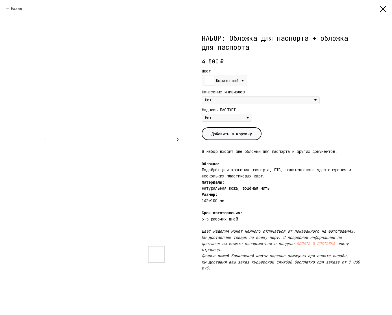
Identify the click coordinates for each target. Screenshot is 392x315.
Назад (16, 8)
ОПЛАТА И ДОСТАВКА (316, 243)
